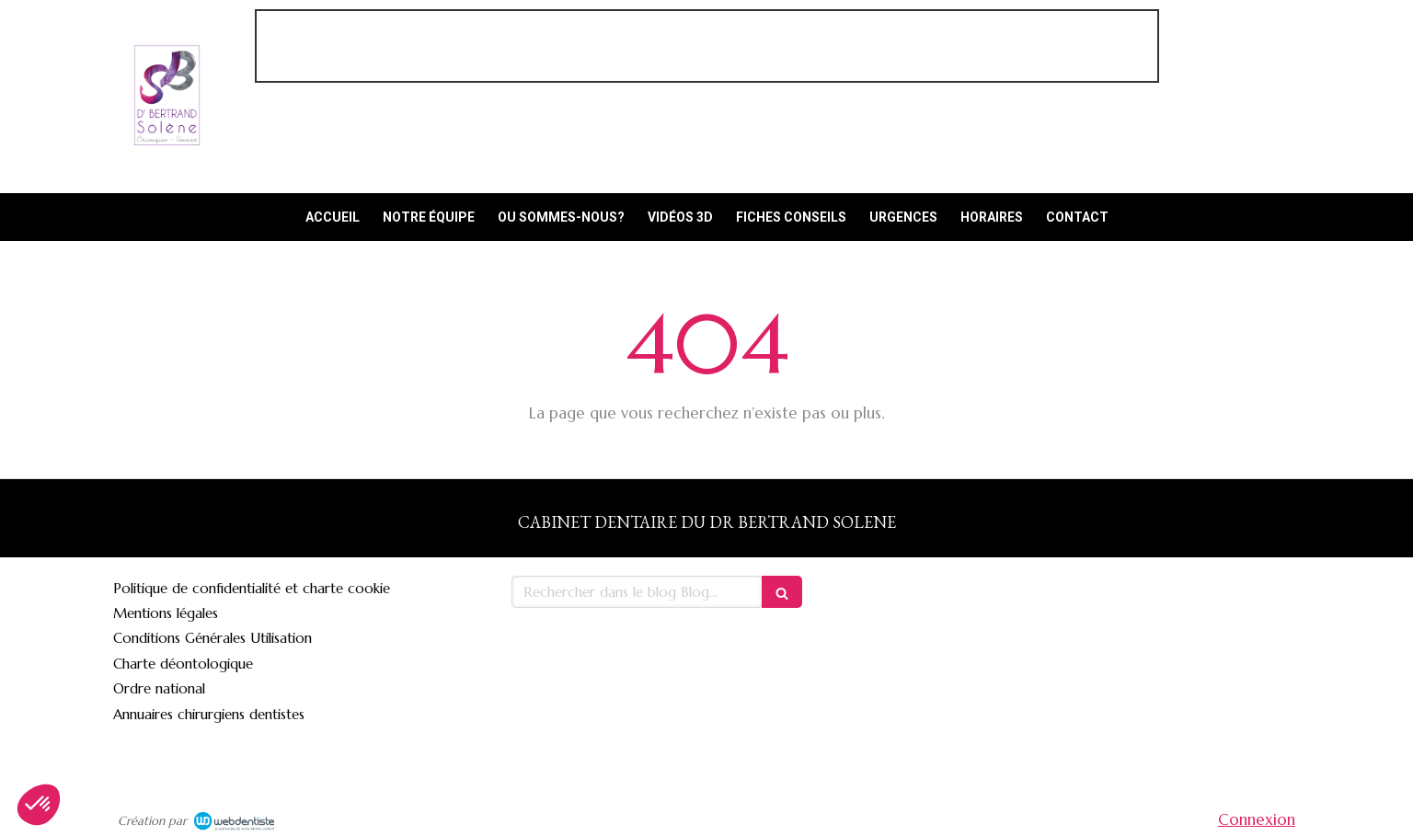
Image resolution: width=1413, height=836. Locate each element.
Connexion (1256, 819)
